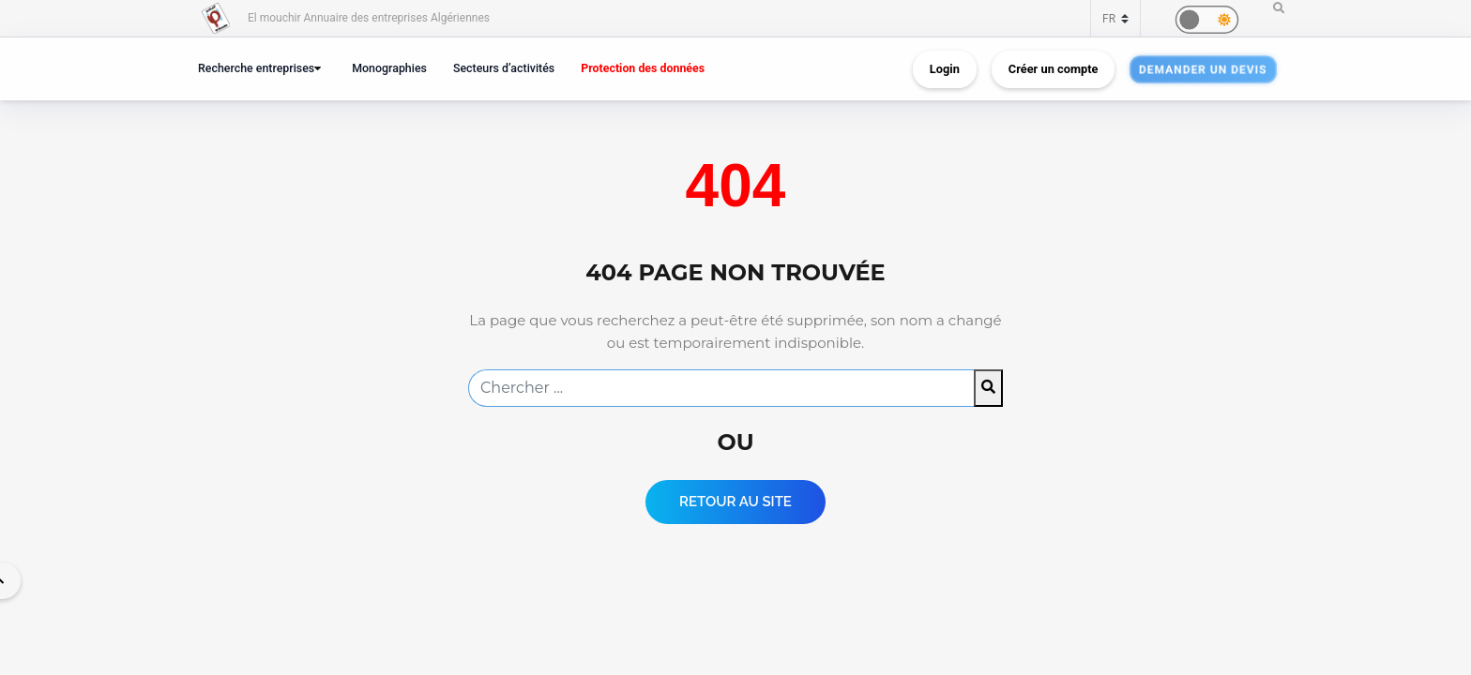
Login (945, 69)
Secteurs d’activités (503, 68)
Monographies (389, 68)
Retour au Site (735, 501)
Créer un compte (1053, 69)
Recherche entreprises (256, 68)
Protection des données (643, 68)
